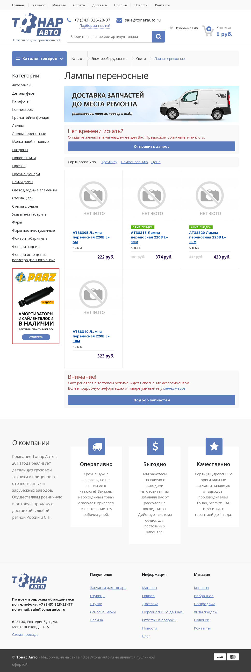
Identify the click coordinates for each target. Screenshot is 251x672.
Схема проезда (25, 634)
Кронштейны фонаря (30, 117)
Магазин (59, 5)
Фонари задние (26, 246)
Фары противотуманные (33, 230)
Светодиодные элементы (34, 190)
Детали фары (24, 93)
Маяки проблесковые (30, 141)
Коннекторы (23, 109)
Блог (146, 636)
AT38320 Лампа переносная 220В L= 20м (207, 237)
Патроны (20, 149)
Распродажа (204, 603)
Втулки (96, 603)
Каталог (39, 5)
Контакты (163, 5)
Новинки (201, 619)
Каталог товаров (37, 58)
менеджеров (174, 388)
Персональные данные (162, 611)
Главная (18, 5)
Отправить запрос (151, 146)
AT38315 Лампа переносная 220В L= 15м (149, 237)
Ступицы (97, 595)
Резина (96, 619)
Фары (17, 222)
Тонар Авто (27, 657)
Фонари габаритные (30, 238)
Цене (156, 161)
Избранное (184, 28)
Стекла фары (23, 198)
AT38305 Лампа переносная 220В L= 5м (91, 237)
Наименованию (134, 161)
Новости (141, 5)
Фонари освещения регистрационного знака (33, 257)
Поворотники (24, 157)
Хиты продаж (205, 611)
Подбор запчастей (94, 25)
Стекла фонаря (25, 206)
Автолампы (21, 85)
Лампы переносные (169, 58)
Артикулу (109, 161)
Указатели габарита (29, 214)
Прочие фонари (26, 173)
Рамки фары (22, 181)
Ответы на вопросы (159, 619)
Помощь (121, 5)
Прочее (19, 165)
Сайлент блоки (103, 611)
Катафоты (20, 101)
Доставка (100, 5)
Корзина (201, 587)
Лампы (18, 125)
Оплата (79, 5)
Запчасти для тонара (108, 587)
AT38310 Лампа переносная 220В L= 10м (91, 336)
